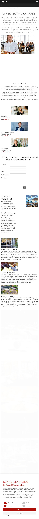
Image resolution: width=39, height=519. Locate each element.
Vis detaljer (6, 515)
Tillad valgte (19, 513)
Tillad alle (19, 509)
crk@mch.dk (6, 135)
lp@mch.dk (6, 119)
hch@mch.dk (6, 152)
